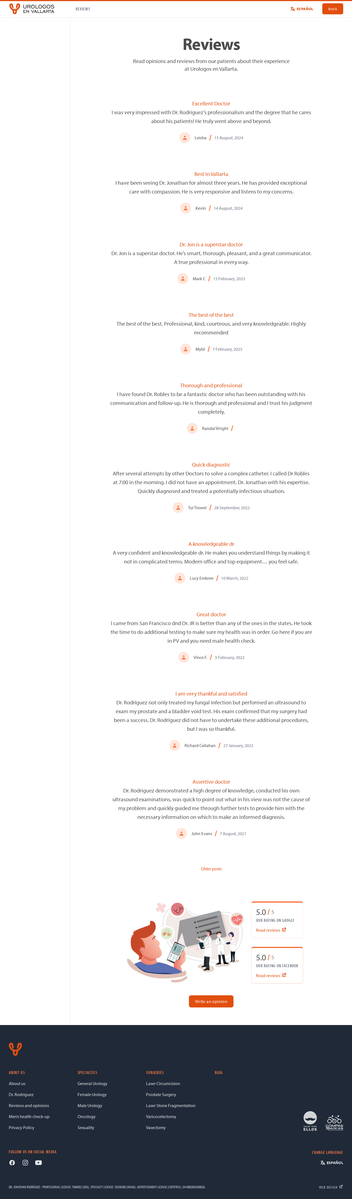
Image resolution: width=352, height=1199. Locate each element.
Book (332, 8)
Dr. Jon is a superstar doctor (211, 244)
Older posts (211, 868)
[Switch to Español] (301, 9)
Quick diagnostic (211, 464)
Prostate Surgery (161, 1094)
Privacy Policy (21, 1127)
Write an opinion (211, 1001)
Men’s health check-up (29, 1116)
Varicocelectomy (161, 1116)
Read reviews (271, 930)
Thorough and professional (211, 385)
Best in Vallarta (211, 173)
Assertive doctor (211, 781)
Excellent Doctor (211, 103)
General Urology (93, 1083)
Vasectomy (156, 1127)
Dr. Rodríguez (21, 1094)
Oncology (87, 1116)
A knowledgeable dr (211, 543)
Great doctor (211, 614)
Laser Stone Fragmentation (171, 1105)
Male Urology (90, 1105)
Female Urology (92, 1094)
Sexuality (86, 1127)
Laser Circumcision (163, 1083)
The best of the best (211, 314)
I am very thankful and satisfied (211, 693)
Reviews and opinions (29, 1105)
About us (17, 1083)
